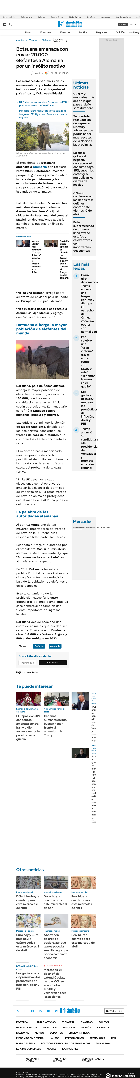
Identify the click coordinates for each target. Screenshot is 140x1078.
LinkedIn (40, 1011)
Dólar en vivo (26, 17)
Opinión (120, 32)
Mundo (33, 40)
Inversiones (105, 17)
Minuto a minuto (54, 965)
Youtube (48, 1011)
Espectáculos (74, 1038)
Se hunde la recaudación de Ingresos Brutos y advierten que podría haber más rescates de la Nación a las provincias (83, 130)
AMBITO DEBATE (93, 1060)
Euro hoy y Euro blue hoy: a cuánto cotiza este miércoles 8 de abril (27, 942)
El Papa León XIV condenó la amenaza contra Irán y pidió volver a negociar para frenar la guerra (28, 727)
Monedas (77, 527)
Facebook (25, 1011)
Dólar (28, 32)
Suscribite (52, 663)
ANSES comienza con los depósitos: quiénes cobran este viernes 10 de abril (83, 203)
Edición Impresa (79, 1032)
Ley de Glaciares (123, 17)
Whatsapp (56, 1011)
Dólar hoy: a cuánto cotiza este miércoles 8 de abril (55, 902)
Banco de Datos (26, 1027)
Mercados (50, 1027)
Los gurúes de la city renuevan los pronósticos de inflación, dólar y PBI (89, 407)
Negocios (101, 32)
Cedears (106, 527)
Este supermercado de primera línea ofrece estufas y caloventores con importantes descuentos (83, 236)
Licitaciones (70, 1048)
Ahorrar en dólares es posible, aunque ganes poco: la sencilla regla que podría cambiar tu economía (56, 946)
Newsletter (133, 32)
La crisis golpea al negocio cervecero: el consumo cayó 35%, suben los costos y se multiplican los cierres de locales (83, 169)
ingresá (133, 24)
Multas (51, 1048)
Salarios (41, 17)
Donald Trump (57, 17)
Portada (22, 1022)
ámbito (20, 40)
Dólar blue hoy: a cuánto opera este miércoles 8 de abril (27, 902)
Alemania (40, 167)
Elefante (46, 40)
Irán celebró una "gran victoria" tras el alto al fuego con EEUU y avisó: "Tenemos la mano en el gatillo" (43, 114)
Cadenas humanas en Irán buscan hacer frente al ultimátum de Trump (55, 725)
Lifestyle (103, 1027)
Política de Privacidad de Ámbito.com (65, 1043)
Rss (113, 1038)
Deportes (56, 1032)
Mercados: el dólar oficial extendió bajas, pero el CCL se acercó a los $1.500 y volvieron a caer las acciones (55, 983)
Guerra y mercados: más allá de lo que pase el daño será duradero (83, 101)
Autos (55, 1038)
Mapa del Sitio (25, 1043)
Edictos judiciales (28, 1048)
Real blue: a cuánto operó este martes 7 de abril (83, 940)
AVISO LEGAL (103, 1043)
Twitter (17, 1011)
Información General (30, 1038)
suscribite (123, 24)
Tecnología (97, 1038)
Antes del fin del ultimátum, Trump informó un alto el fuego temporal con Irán (38, 257)
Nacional (22, 1032)
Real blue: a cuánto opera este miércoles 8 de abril (82, 902)
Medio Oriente (75, 17)
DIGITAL (32, 1060)
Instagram (32, 1011)
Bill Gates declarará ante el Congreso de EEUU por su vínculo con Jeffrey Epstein (43, 104)
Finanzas (65, 32)
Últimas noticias (45, 1022)
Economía (45, 32)
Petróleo (91, 17)
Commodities (95, 527)
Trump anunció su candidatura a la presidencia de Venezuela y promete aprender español (89, 448)
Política (83, 32)
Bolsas (85, 527)
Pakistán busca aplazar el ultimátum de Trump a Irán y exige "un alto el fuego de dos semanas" (65, 259)
